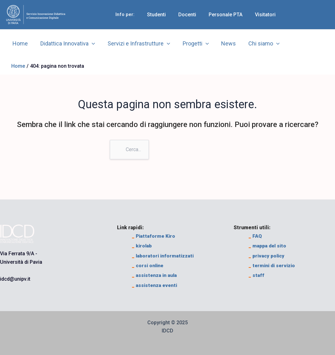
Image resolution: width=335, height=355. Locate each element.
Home (19, 43)
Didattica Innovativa (65, 43)
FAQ (255, 236)
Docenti (193, 15)
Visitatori (266, 15)
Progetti (191, 43)
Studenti (165, 15)
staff (256, 275)
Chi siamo (257, 43)
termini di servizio (273, 265)
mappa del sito (268, 246)
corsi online (148, 265)
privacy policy (267, 256)
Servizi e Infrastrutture (135, 43)
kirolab (142, 246)
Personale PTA (229, 15)
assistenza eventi (155, 285)
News (223, 43)
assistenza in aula (155, 275)
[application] (90, 43)
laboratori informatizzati (163, 256)
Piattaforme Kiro (154, 236)
